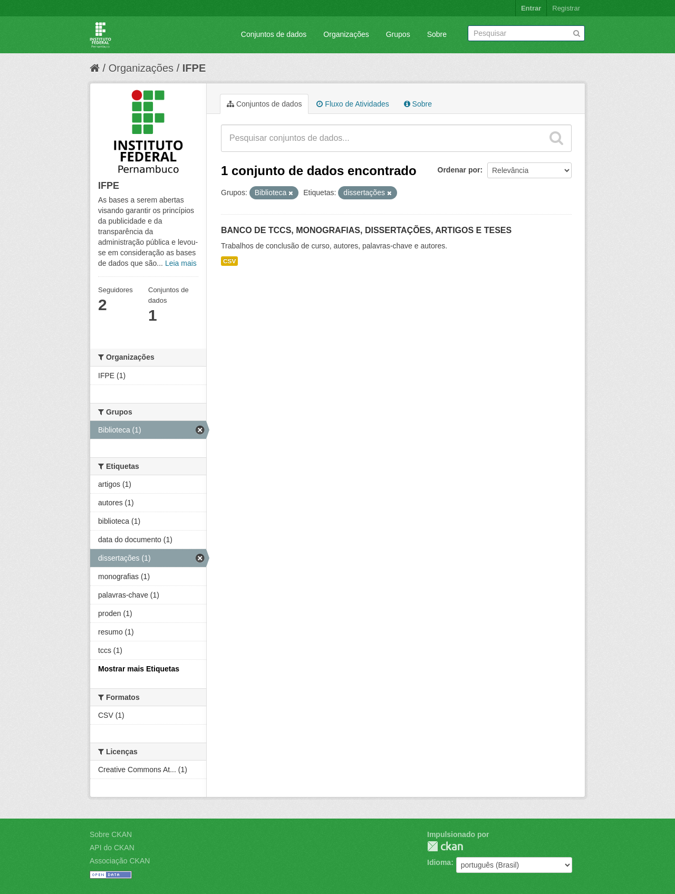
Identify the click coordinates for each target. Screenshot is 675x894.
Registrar (566, 8)
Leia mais (181, 263)
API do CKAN (112, 847)
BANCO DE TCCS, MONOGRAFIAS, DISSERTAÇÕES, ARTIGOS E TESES (366, 230)
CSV (229, 261)
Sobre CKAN (111, 834)
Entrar (531, 8)
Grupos (398, 34)
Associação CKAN (120, 861)
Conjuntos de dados (274, 34)
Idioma (439, 862)
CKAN (445, 846)
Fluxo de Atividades (352, 104)
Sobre (437, 34)
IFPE (194, 68)
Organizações (346, 34)
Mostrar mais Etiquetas (138, 669)
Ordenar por (459, 170)
